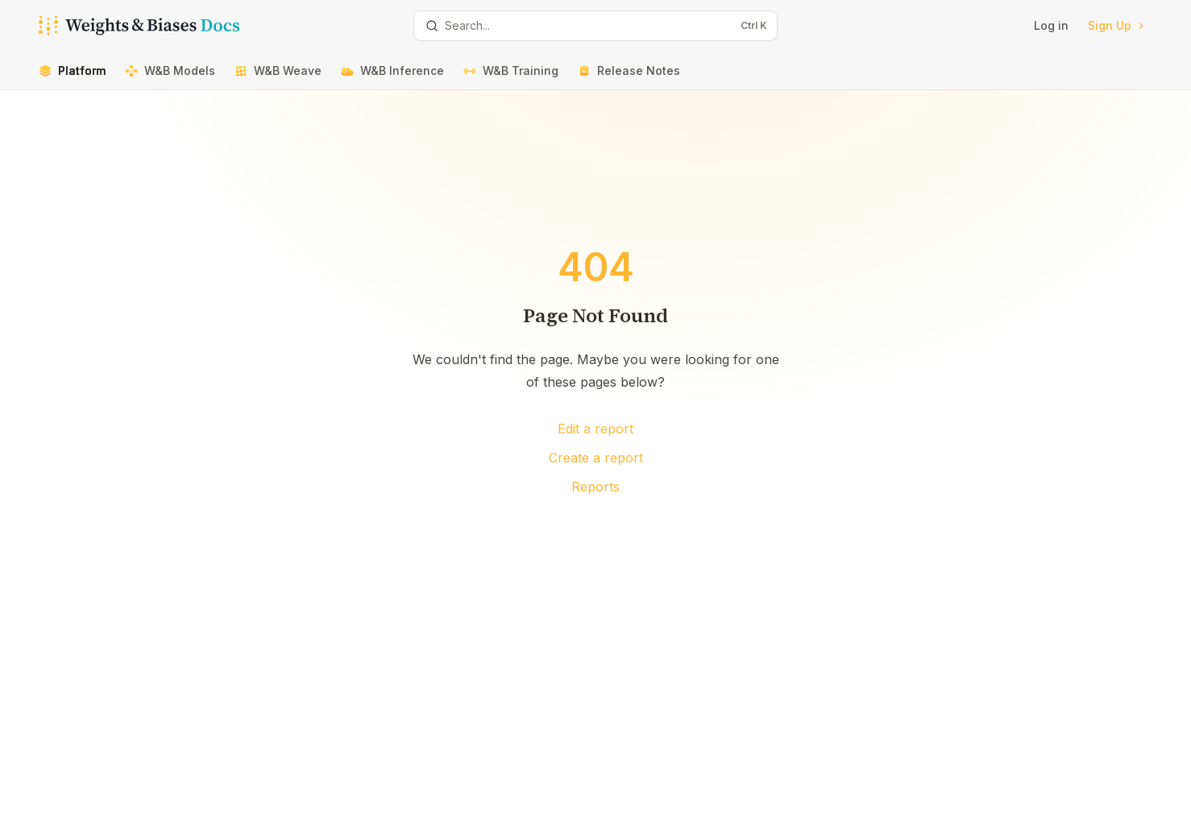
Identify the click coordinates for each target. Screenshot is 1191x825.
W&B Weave (278, 77)
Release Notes (629, 77)
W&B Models (170, 77)
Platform (72, 77)
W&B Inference (392, 77)
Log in (1051, 25)
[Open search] (595, 25)
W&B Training (510, 77)
